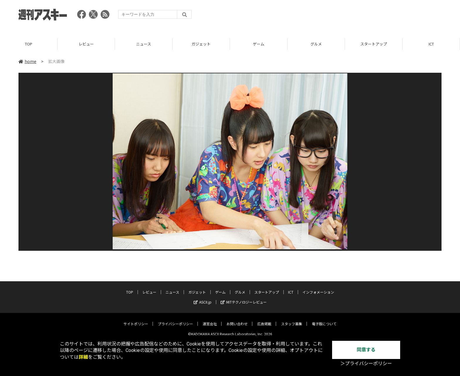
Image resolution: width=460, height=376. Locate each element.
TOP (28, 44)
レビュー (86, 44)
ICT (431, 44)
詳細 (83, 357)
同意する (366, 350)
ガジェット (201, 44)
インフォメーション (318, 287)
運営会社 (210, 319)
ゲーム (258, 44)
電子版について (324, 319)
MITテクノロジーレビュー (244, 297)
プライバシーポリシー (175, 319)
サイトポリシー (136, 319)
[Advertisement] (335, 16)
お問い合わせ (237, 319)
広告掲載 (264, 319)
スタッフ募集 (291, 319)
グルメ (316, 44)
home (27, 61)
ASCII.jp (203, 297)
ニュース (143, 44)
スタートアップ (373, 44)
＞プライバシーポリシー (366, 363)
